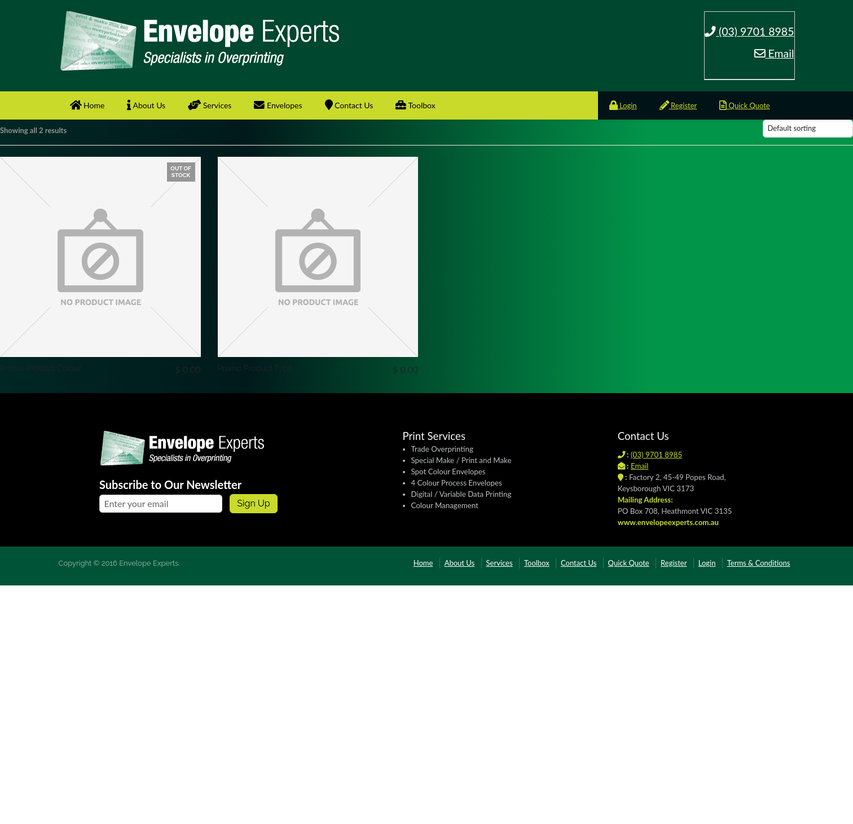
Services (209, 105)
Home (87, 105)
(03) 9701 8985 (749, 31)
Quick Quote (744, 105)
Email (774, 53)
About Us (146, 105)
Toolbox (415, 105)
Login (623, 105)
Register (678, 105)
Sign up (253, 503)
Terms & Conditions (758, 562)
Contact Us (349, 105)
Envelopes (278, 105)
